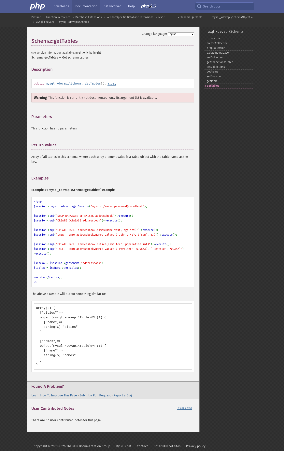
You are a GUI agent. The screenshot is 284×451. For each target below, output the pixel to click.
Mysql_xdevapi (45, 22)
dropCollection (216, 48)
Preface (36, 17)
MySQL (162, 17)
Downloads (61, 6)
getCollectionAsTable (220, 62)
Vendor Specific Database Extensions (130, 17)
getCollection (215, 57)
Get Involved (113, 6)
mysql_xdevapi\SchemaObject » (232, 17)
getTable (212, 81)
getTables (213, 85)
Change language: (154, 34)
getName (212, 71)
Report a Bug (122, 395)
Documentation (86, 6)
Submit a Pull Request (95, 395)
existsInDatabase (218, 52)
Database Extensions (88, 17)
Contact (142, 446)
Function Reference (58, 17)
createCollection (217, 43)
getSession (214, 76)
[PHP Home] (38, 6)
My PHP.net (123, 446)
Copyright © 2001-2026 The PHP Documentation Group (72, 446)
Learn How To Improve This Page (54, 395)
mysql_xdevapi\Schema (74, 22)
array (111, 83)
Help (131, 6)
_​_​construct (214, 38)
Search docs (208, 6)
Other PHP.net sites (166, 446)
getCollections (216, 67)
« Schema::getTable (190, 17)
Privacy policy (196, 446)
